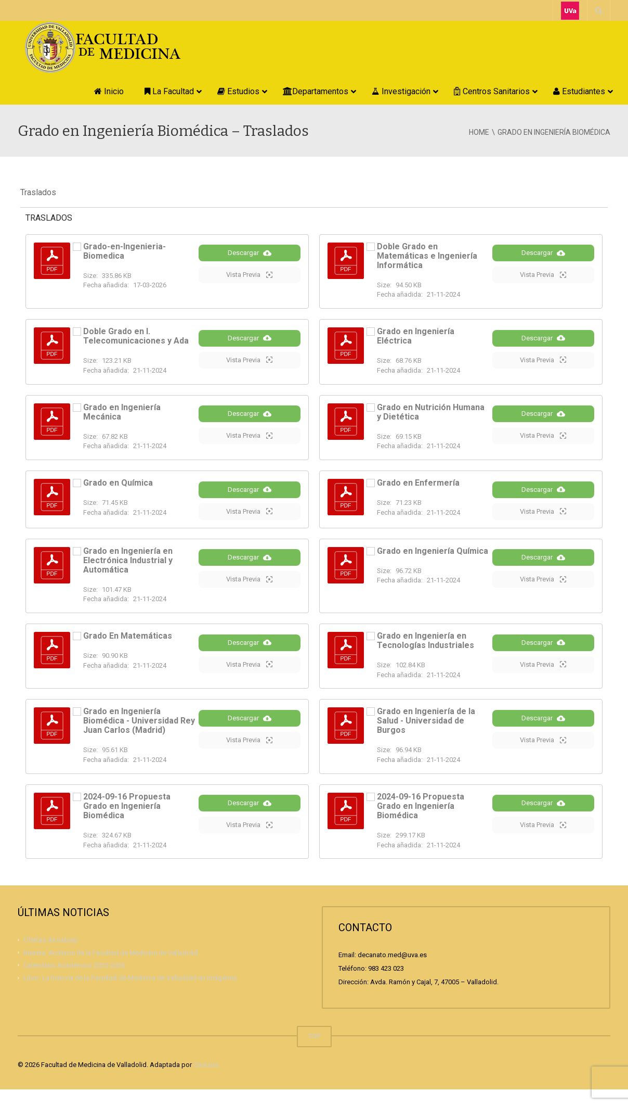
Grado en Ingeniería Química (432, 564)
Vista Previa (249, 284)
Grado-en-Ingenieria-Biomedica (124, 251)
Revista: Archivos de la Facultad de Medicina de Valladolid (110, 968)
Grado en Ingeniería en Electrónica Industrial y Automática (128, 573)
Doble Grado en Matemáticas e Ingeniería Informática (427, 256)
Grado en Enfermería (418, 486)
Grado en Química (118, 486)
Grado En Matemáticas (127, 649)
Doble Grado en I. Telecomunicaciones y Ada (136, 336)
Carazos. (206, 1080)
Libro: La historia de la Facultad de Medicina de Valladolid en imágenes (130, 993)
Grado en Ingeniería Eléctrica (415, 336)
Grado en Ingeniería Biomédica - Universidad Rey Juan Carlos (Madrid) (139, 736)
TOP (314, 1052)
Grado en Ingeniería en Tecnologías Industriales (425, 654)
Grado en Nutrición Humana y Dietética (431, 413)
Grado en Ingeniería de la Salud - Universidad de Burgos (426, 736)
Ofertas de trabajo (50, 955)
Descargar (249, 262)
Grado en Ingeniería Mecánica (122, 413)
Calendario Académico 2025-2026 (74, 980)
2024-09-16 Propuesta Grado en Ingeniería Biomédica (127, 821)
